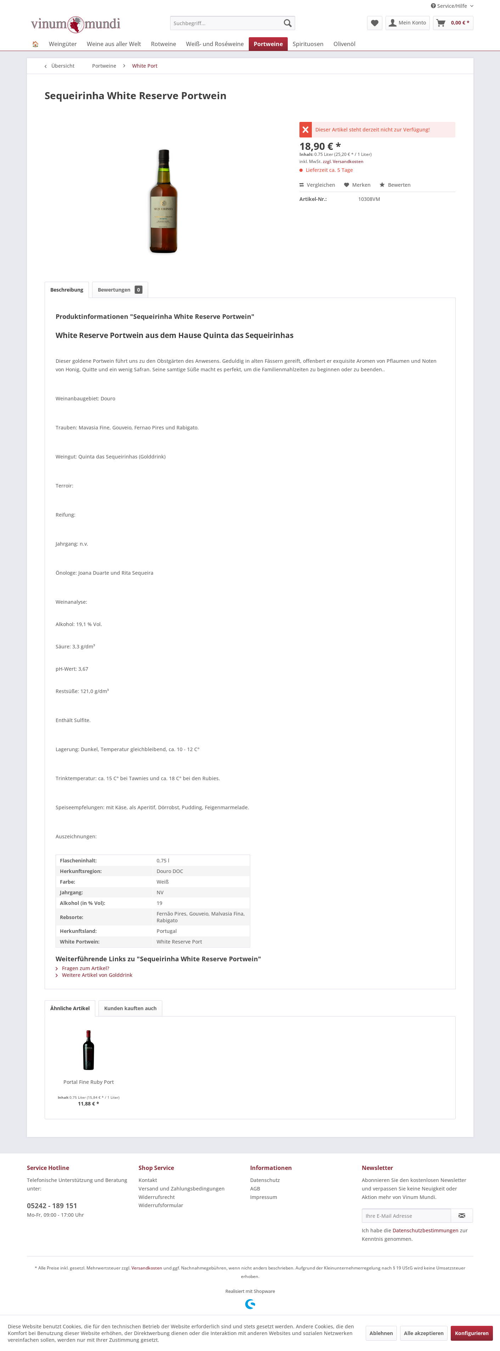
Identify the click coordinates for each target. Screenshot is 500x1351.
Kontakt (148, 1180)
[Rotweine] (163, 44)
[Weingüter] (63, 44)
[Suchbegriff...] (232, 23)
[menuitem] (232, 23)
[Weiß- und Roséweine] (215, 44)
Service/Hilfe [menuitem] (449, 5)
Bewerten (395, 184)
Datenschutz (265, 1180)
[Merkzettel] (374, 23)
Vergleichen (317, 184)
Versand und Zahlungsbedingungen (182, 1188)
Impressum (263, 1197)
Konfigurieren (472, 1333)
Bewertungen (120, 290)
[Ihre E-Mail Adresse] (406, 1216)
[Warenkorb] (453, 23)
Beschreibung (66, 289)
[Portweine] (268, 44)
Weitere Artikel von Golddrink (94, 975)
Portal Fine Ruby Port (88, 1082)
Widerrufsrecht (157, 1197)
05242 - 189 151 (52, 1205)
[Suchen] (287, 23)
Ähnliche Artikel (70, 1008)
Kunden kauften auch (130, 1008)
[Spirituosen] (308, 44)
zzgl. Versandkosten (343, 161)
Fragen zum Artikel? (82, 968)
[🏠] (35, 44)
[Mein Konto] (408, 23)
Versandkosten (146, 1268)
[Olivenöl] (344, 44)
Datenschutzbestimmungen (426, 1230)
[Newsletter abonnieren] (462, 1216)
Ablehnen (381, 1333)
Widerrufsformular (161, 1205)
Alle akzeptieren (424, 1333)
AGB (255, 1188)
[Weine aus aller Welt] (114, 44)
